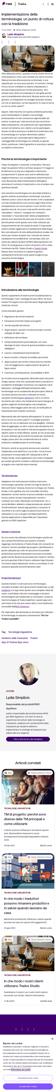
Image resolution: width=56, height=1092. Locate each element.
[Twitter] (10, 42)
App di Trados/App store (15, 642)
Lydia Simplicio (15, 34)
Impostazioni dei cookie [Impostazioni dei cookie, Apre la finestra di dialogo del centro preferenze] (28, 1078)
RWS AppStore (22, 606)
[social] (40, 1030)
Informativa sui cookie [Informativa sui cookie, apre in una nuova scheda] (20, 1069)
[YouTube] (34, 1030)
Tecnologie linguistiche (20, 631)
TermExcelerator (9, 475)
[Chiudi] (52, 1039)
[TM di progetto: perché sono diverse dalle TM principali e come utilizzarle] (28, 786)
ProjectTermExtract (11, 578)
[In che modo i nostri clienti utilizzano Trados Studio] (28, 953)
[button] (7, 4)
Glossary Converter (10, 531)
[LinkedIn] (16, 42)
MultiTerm (29, 397)
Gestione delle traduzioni (14, 638)
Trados (34, 638)
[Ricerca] (44, 4)
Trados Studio (40, 248)
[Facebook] (3, 42)
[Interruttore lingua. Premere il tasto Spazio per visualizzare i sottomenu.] (48, 4)
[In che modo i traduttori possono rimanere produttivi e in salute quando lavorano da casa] (28, 871)
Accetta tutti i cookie (28, 1086)
